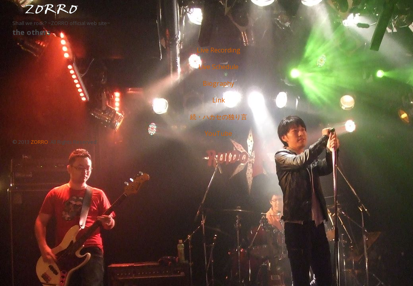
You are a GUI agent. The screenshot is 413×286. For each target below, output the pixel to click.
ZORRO (39, 141)
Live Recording (218, 50)
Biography (218, 83)
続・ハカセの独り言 (218, 116)
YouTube (218, 133)
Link (218, 100)
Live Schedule (218, 66)
